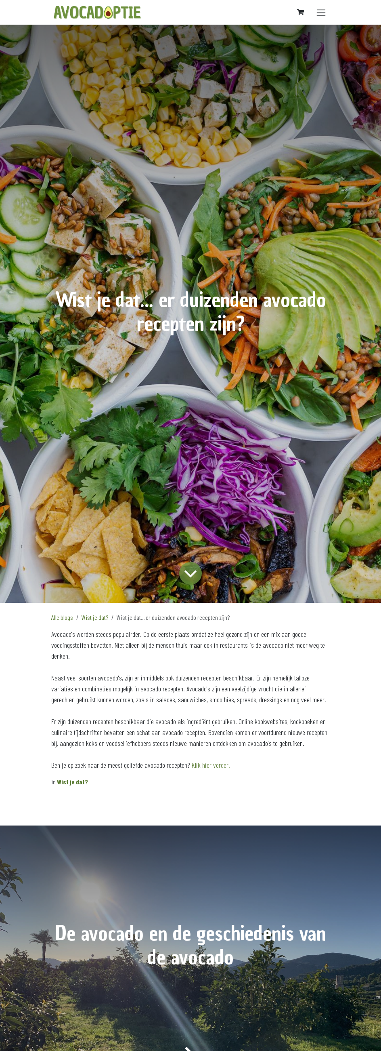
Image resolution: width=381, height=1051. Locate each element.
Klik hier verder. (211, 764)
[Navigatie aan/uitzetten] (321, 12)
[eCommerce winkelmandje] (300, 12)
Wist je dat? (95, 617)
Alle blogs (62, 617)
